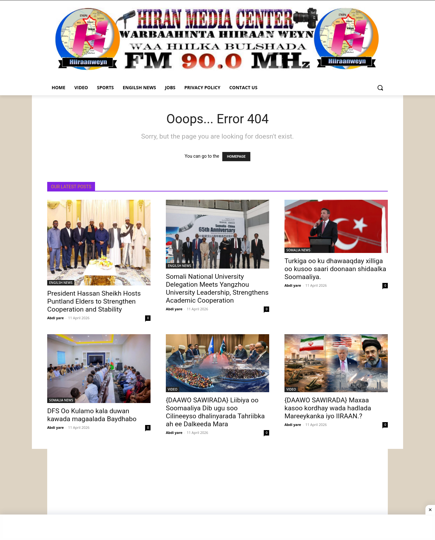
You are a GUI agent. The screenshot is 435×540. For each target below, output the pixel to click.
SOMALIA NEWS (298, 250)
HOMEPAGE (236, 157)
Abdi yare (55, 317)
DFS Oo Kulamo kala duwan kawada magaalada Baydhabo (91, 415)
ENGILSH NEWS (60, 282)
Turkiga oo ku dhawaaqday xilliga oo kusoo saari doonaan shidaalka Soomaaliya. (335, 269)
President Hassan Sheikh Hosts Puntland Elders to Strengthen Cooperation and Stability (94, 301)
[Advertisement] (217, 493)
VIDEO (172, 389)
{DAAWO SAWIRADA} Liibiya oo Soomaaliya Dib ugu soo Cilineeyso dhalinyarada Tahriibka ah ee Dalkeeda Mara (215, 412)
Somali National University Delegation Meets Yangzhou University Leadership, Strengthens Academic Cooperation (217, 288)
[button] (380, 87)
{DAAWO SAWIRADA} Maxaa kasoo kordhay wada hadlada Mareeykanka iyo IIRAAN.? (327, 408)
